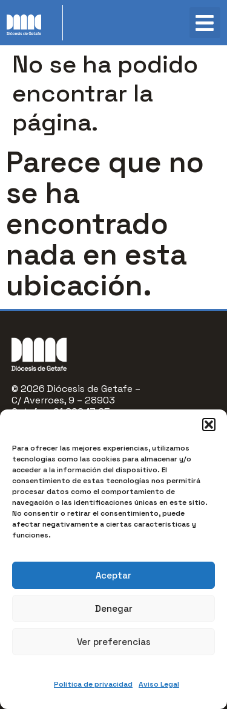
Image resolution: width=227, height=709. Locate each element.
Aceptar (113, 575)
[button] (209, 425)
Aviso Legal (159, 684)
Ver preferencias (114, 641)
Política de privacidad (93, 684)
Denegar (114, 608)
